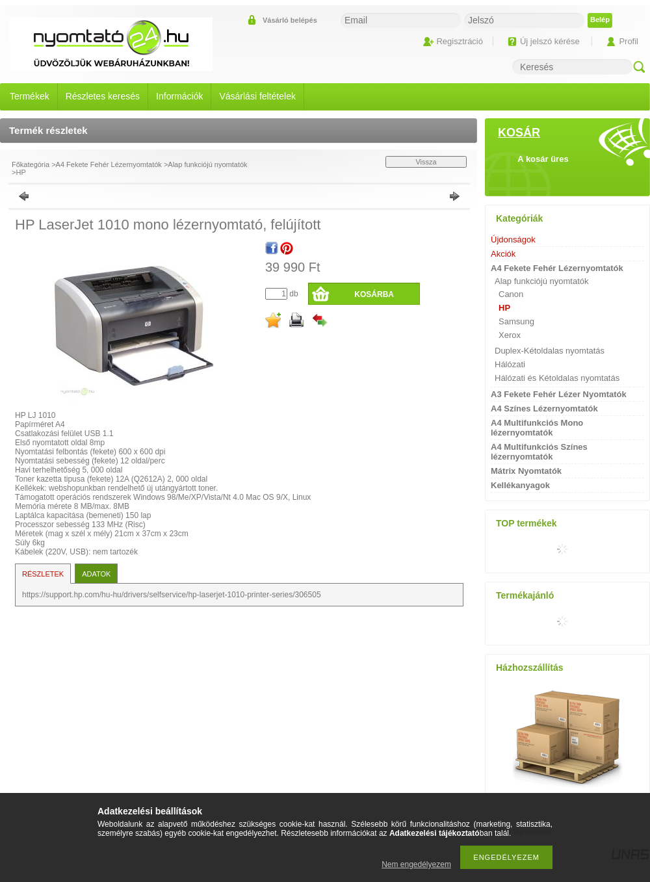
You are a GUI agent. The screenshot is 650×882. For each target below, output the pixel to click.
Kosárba (374, 294)
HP (20, 172)
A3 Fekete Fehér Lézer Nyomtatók (559, 394)
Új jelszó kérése (550, 41)
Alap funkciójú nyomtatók (207, 164)
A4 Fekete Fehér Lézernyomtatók (109, 164)
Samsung (516, 321)
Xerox (510, 335)
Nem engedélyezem (416, 864)
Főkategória (30, 164)
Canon (511, 294)
